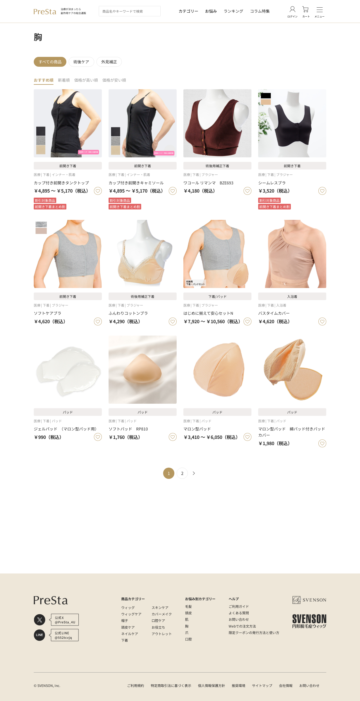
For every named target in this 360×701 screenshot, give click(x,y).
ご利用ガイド (239, 606)
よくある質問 (239, 612)
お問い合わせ (239, 619)
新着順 (65, 83)
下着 (124, 640)
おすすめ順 (44, 83)
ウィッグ (128, 607)
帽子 (124, 620)
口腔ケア (158, 620)
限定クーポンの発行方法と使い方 (254, 632)
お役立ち (158, 627)
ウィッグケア (131, 613)
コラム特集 (260, 11)
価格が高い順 (89, 83)
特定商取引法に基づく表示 (171, 685)
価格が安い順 (119, 83)
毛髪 (188, 606)
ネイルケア (129, 633)
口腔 (188, 639)
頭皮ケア (128, 627)
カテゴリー (188, 11)
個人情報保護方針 (211, 685)
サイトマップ (262, 685)
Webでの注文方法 (242, 626)
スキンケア (160, 607)
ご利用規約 (135, 685)
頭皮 (188, 612)
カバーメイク (162, 613)
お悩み (211, 11)
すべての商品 (50, 63)
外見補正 (112, 63)
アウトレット (162, 633)
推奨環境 (238, 685)
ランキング (233, 11)
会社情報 (285, 685)
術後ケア (83, 63)
